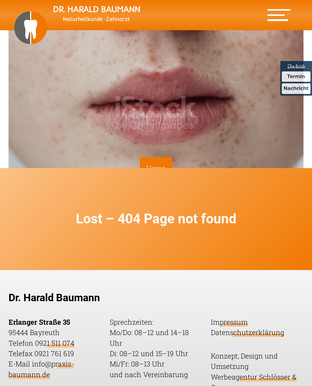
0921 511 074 (54, 343)
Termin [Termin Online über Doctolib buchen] (296, 76)
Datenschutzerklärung (247, 332)
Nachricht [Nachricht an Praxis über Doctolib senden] (296, 88)
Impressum (229, 321)
